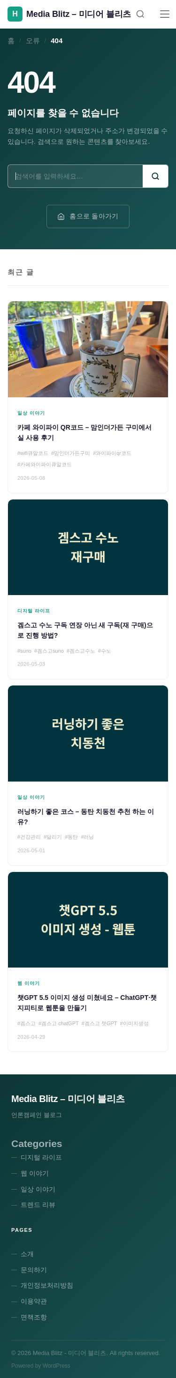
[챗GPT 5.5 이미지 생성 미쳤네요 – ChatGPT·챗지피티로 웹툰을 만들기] (88, 962)
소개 (27, 1254)
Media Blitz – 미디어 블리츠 (68, 1099)
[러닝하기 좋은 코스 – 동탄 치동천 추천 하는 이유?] (88, 775)
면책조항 (34, 1317)
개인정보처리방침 (47, 1285)
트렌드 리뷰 (38, 1204)
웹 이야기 (35, 1173)
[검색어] (75, 176)
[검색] (140, 14)
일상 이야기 (38, 1189)
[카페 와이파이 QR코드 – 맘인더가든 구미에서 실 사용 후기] (88, 396)
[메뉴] (164, 14)
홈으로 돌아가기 (87, 216)
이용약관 (34, 1301)
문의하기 (34, 1270)
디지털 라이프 (41, 1157)
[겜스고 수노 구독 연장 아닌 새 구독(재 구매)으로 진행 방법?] (88, 589)
